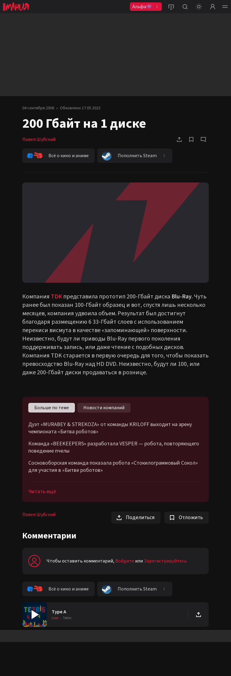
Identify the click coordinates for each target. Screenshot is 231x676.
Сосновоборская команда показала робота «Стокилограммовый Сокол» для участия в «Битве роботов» (113, 466)
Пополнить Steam (129, 155)
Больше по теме (51, 407)
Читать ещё (42, 491)
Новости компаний (104, 407)
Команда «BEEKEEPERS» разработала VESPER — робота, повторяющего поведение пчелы (113, 447)
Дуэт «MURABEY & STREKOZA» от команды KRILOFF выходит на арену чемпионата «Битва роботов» (110, 428)
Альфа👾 (142, 6)
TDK (56, 296)
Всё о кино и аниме (58, 155)
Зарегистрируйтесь (165, 561)
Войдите (124, 561)
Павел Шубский (39, 139)
